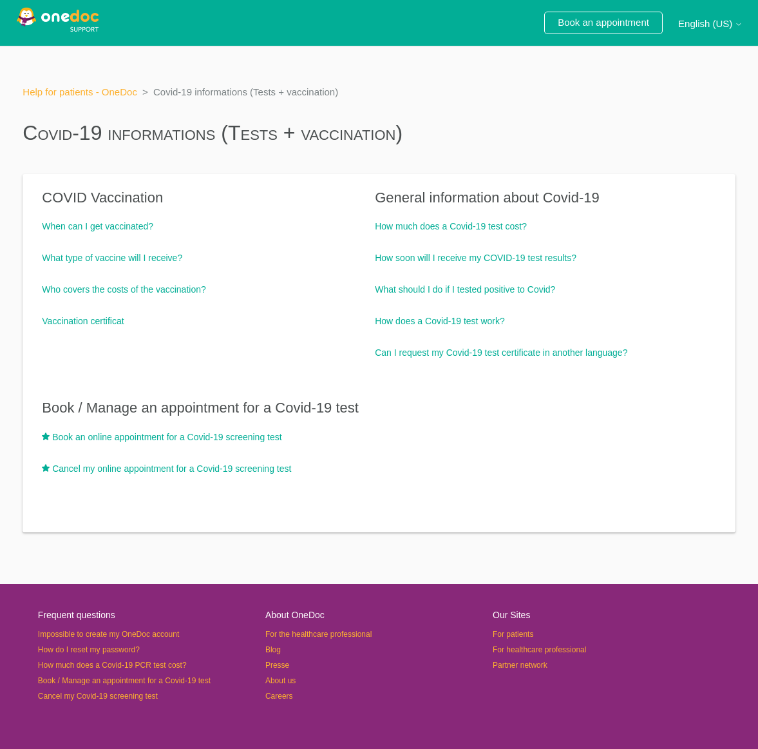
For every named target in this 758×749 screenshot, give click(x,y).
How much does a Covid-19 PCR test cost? (112, 665)
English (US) (710, 23)
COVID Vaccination (102, 198)
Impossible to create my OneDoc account (108, 634)
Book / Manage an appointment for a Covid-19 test (200, 408)
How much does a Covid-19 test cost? (451, 226)
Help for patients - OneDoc (80, 91)
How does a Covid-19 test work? (440, 321)
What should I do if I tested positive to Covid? (465, 289)
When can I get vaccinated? (97, 226)
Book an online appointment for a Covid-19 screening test (166, 437)
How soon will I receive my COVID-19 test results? (475, 258)
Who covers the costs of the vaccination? (123, 289)
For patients (513, 634)
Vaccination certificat (83, 321)
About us (280, 680)
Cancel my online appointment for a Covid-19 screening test (171, 468)
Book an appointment (603, 22)
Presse (277, 665)
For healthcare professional (539, 649)
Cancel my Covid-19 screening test (98, 696)
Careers (279, 696)
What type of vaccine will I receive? (112, 258)
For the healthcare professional (318, 634)
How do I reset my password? (89, 649)
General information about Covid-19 (487, 198)
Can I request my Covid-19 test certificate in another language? (501, 352)
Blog (273, 649)
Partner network (520, 665)
